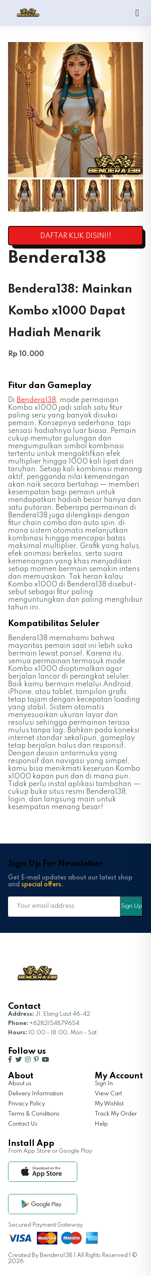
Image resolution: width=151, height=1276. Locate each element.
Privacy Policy (26, 1104)
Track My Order (116, 1114)
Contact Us (22, 1124)
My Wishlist (109, 1104)
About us (19, 1083)
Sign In (104, 1083)
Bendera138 (36, 400)
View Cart (108, 1094)
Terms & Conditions (34, 1114)
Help (101, 1124)
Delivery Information (35, 1094)
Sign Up (131, 906)
